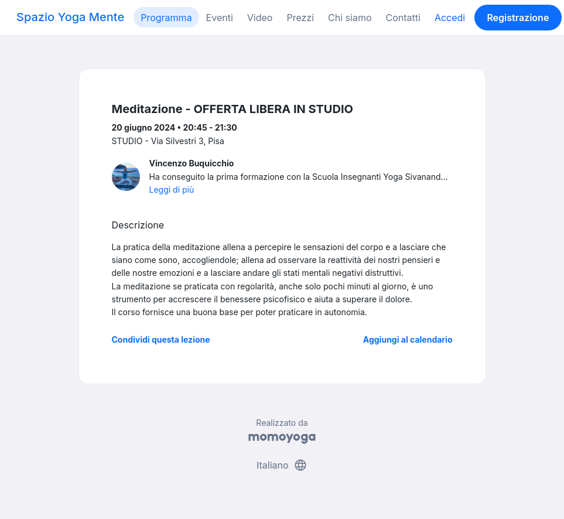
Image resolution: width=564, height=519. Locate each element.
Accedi (450, 17)
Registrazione (518, 17)
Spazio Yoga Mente (70, 17)
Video (260, 17)
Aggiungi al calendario (408, 339)
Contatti (403, 17)
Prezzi (300, 17)
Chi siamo (349, 17)
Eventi (219, 17)
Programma (166, 17)
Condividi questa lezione (161, 339)
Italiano (282, 465)
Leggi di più (171, 189)
